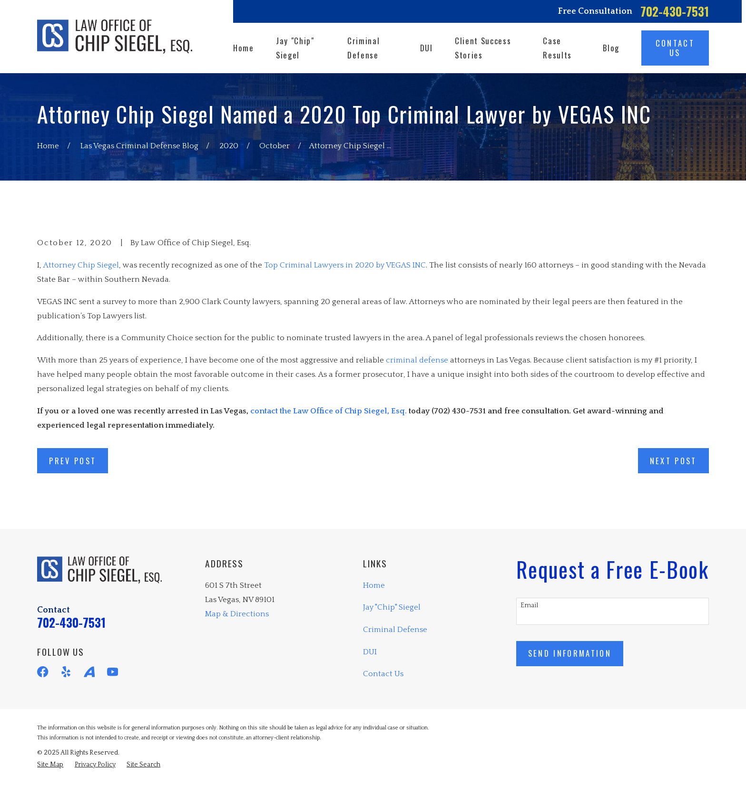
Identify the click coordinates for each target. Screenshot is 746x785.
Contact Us (383, 674)
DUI (370, 652)
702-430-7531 (674, 11)
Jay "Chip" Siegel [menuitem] (295, 48)
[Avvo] (89, 671)
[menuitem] (50, 765)
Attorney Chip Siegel (81, 265)
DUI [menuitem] (426, 48)
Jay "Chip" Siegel (392, 607)
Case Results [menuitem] (557, 48)
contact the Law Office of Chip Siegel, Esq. (328, 411)
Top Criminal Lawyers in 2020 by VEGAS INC (345, 265)
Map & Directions (237, 614)
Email (529, 605)
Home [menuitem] (243, 48)
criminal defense (417, 360)
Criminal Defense (395, 629)
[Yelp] (65, 671)
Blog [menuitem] (611, 48)
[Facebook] (42, 671)
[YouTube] (112, 671)
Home (374, 585)
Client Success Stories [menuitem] (483, 48)
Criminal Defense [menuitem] (363, 48)
